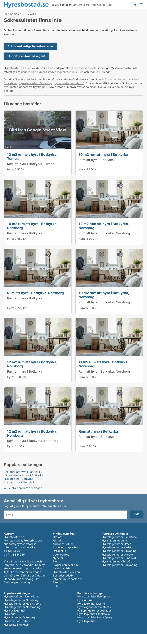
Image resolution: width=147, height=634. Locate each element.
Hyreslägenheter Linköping (119, 550)
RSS (55, 585)
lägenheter (64, 71)
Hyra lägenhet (86, 621)
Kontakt (58, 540)
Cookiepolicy (61, 554)
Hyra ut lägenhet (14, 610)
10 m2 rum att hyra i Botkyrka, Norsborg (32, 226)
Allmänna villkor (63, 544)
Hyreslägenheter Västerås (94, 607)
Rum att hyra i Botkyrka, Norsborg (104, 233)
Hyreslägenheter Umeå (116, 544)
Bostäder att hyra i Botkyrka (22, 471)
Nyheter (58, 558)
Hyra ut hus (84, 600)
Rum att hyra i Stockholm (20, 482)
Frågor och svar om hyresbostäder (65, 566)
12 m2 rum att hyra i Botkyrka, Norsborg (104, 226)
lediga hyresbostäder (42, 71)
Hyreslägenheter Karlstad (118, 547)
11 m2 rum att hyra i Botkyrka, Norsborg (103, 364)
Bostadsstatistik (63, 575)
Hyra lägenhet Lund (114, 540)
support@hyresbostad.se (20, 544)
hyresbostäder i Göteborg (35, 83)
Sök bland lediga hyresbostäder (30, 46)
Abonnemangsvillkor (66, 547)
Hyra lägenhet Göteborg (19, 617)
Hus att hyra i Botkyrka (18, 478)
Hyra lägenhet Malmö (91, 603)
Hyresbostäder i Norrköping (22, 596)
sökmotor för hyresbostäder (97, 4)
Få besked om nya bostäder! (135, 4)
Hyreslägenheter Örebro (117, 554)
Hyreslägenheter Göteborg (21, 600)
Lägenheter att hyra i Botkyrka (23, 475)
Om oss (57, 537)
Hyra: (11, 169)
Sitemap (58, 582)
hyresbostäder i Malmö (69, 83)
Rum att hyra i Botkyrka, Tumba (30, 164)
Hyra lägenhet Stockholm (93, 614)
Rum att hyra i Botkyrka (96, 160)
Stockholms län (12, 14)
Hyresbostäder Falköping (93, 596)
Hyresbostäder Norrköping (94, 617)
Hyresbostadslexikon (66, 572)
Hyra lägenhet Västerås (117, 561)
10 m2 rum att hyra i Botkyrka (103, 154)
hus (74, 71)
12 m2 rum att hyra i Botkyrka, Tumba (32, 156)
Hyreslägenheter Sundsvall (119, 558)
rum (80, 71)
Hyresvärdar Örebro (17, 621)
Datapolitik (60, 550)
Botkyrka (31, 14)
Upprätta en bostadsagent (26, 56)
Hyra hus (9, 614)
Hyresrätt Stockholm (17, 624)
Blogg (56, 561)
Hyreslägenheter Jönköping (119, 564)
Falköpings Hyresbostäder (94, 610)
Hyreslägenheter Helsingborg (22, 603)
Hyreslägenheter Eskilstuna (119, 537)
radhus (94, 71)
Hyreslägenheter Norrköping (22, 607)
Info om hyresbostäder (67, 579)
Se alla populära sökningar (24, 488)
